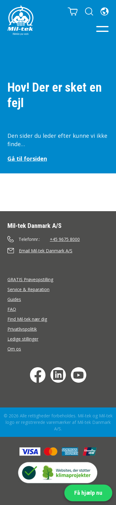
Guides (14, 299)
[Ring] (58, 239)
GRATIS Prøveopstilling (30, 279)
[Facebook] (37, 375)
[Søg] (89, 11)
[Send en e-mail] (58, 250)
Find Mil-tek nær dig (27, 319)
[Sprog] (105, 11)
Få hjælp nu (88, 492)
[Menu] (102, 29)
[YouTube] (78, 375)
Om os (14, 349)
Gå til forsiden (27, 158)
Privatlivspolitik (22, 329)
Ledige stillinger (22, 339)
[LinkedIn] (58, 375)
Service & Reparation (28, 289)
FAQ (11, 309)
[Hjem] (20, 20)
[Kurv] (73, 11)
